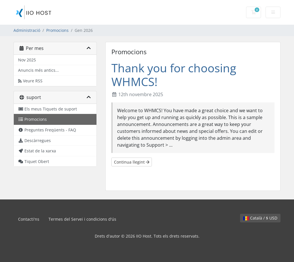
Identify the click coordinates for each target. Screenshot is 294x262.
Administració (26, 30)
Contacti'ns (28, 219)
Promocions (57, 30)
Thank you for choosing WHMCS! (173, 75)
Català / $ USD (260, 218)
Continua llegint (131, 162)
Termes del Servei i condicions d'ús (82, 219)
